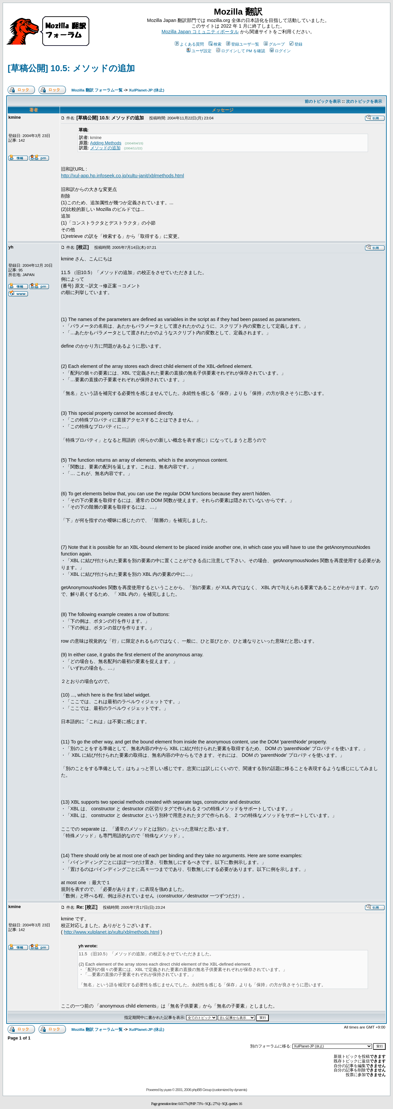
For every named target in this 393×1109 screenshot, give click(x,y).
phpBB (168, 1090)
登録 (295, 44)
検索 (214, 44)
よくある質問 (189, 44)
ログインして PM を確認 (240, 51)
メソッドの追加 (105, 147)
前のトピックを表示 (323, 101)
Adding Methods (106, 142)
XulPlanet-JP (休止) (146, 90)
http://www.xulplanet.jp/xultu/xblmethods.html (111, 932)
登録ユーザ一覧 (242, 44)
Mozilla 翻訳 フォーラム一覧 (97, 90)
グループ (274, 44)
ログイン (280, 51)
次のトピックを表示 (364, 101)
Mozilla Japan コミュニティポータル (200, 31)
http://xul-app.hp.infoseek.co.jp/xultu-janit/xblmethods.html (122, 175)
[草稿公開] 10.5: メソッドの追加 (71, 68)
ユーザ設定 (199, 51)
